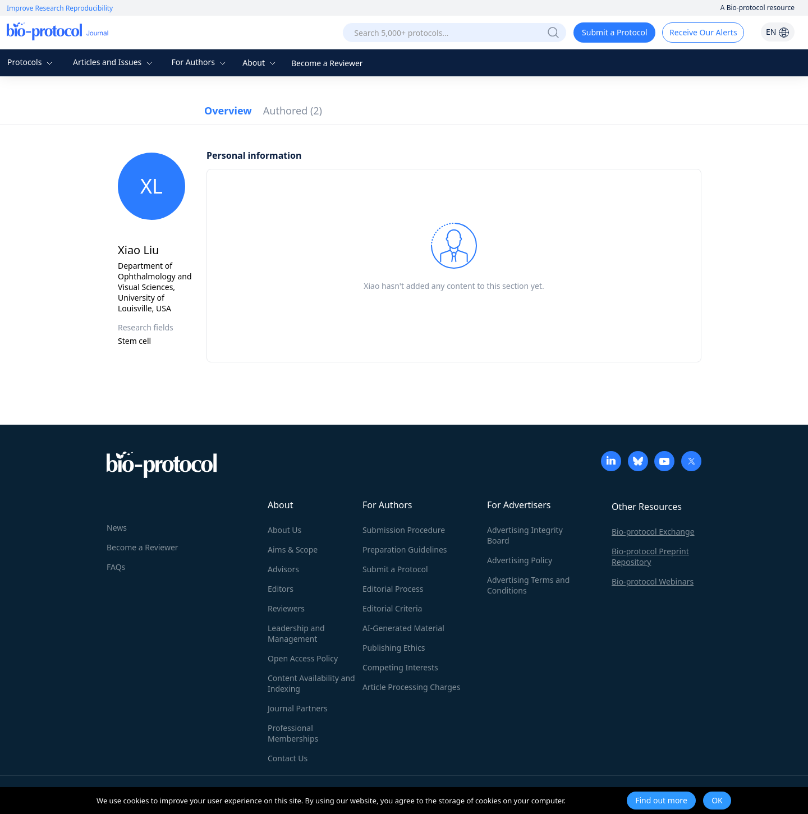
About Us (284, 530)
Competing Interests (400, 667)
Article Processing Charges (411, 687)
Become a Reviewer (327, 63)
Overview (228, 110)
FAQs (116, 567)
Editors (280, 588)
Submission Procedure (403, 530)
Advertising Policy (519, 560)
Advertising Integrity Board (525, 535)
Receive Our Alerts (703, 32)
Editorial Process (393, 588)
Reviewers (286, 608)
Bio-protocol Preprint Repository (650, 556)
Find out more (661, 800)
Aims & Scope (293, 549)
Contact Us (287, 758)
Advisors (283, 569)
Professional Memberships (293, 733)
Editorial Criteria (392, 608)
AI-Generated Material (403, 628)
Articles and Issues (114, 62)
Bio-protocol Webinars (653, 581)
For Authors (199, 62)
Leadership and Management (296, 633)
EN (777, 31)
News (117, 527)
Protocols (31, 62)
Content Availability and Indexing (311, 683)
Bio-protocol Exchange (653, 531)
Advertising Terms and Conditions (528, 585)
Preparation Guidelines (404, 549)
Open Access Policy (303, 658)
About (260, 62)
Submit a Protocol (615, 32)
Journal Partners (298, 708)
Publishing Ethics (393, 647)
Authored (292, 110)
